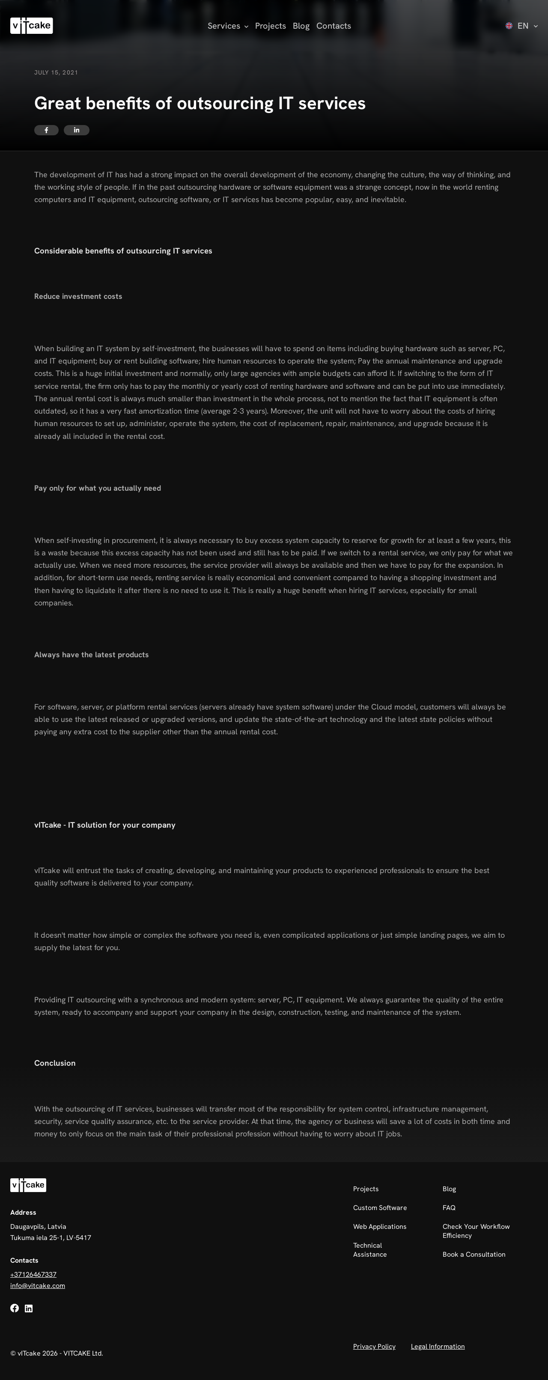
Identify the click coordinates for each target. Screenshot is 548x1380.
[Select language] (522, 25)
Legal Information (438, 1346)
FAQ (449, 1207)
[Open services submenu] (228, 25)
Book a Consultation (474, 1254)
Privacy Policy (374, 1346)
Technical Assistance (370, 1250)
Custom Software (380, 1207)
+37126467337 (33, 1274)
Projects (270, 25)
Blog (301, 25)
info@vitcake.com (37, 1285)
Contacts (333, 25)
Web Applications (380, 1226)
